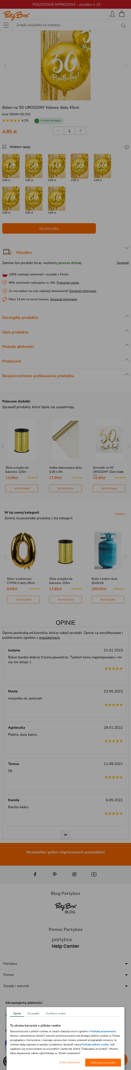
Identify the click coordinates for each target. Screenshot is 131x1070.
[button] (8, 1061)
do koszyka (49, 228)
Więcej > (121, 514)
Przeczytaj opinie (68, 283)
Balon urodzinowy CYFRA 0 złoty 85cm (63, 581)
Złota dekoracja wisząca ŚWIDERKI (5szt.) (23, 581)
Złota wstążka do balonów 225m (60, 470)
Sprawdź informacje (82, 291)
